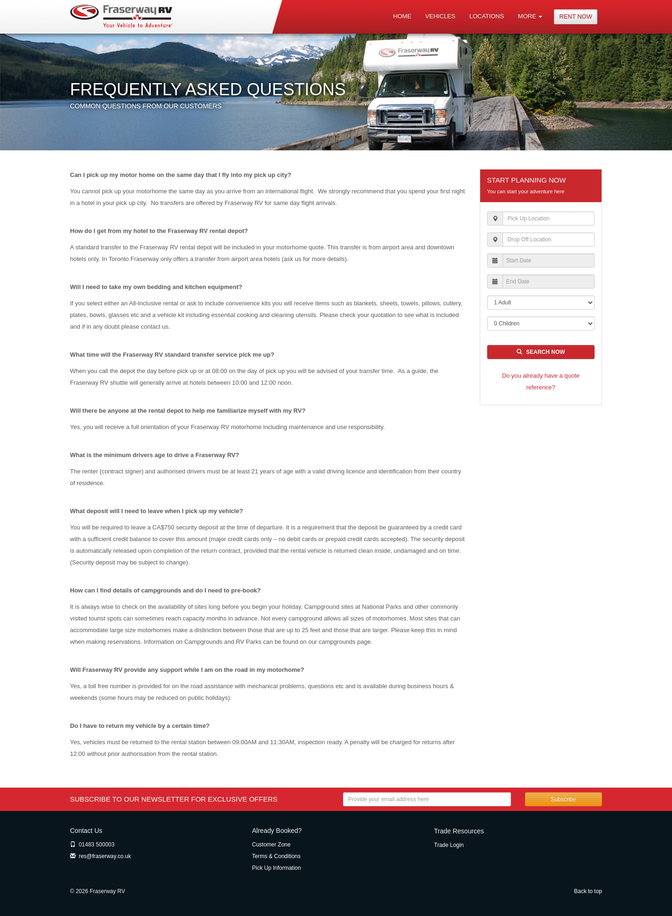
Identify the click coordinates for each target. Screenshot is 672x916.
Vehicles (440, 16)
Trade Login (449, 845)
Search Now (541, 352)
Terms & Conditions (276, 856)
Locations (486, 16)
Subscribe (563, 799)
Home (402, 16)
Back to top (588, 891)
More (530, 16)
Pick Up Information (276, 868)
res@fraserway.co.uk (100, 856)
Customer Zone (271, 844)
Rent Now (575, 16)
